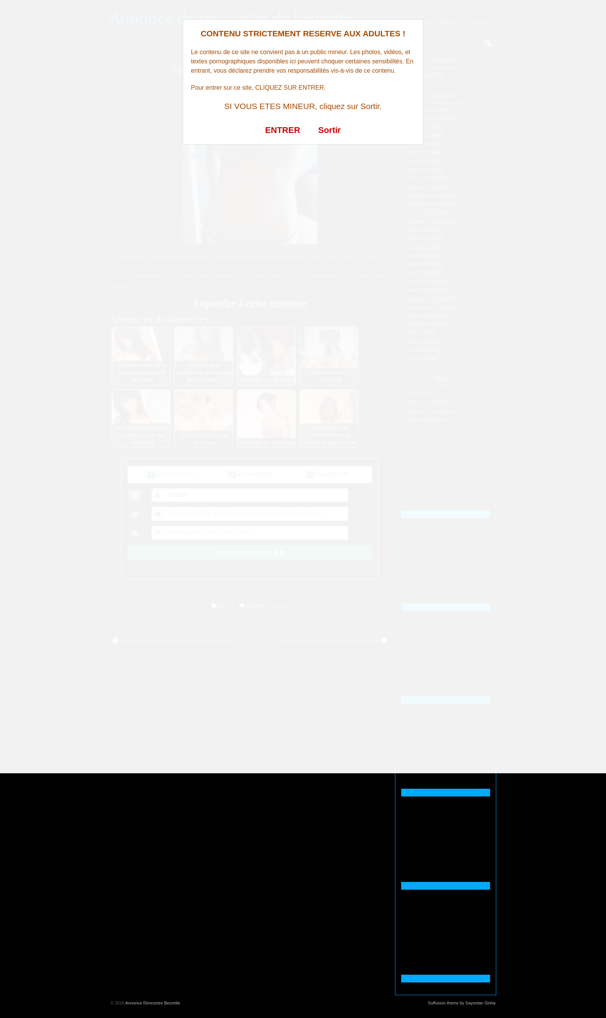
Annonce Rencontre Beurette (152, 1003)
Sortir (329, 130)
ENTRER (282, 130)
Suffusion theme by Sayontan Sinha (461, 1003)
